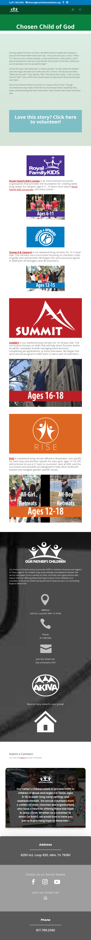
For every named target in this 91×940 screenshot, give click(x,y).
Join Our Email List (45, 659)
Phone (45, 634)
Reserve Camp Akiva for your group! (45, 704)
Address (45, 610)
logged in (22, 758)
